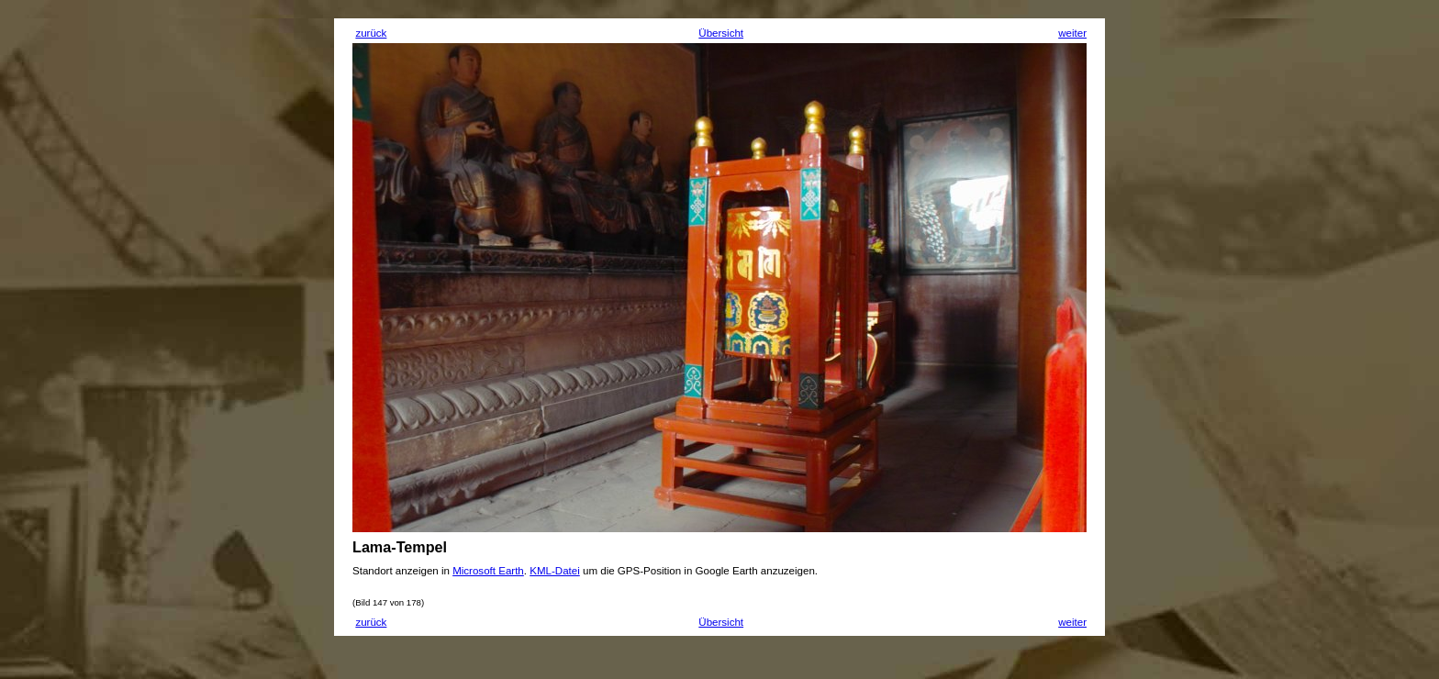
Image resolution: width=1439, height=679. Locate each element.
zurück (370, 33)
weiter (1072, 33)
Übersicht (720, 33)
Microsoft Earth (488, 570)
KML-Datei (555, 570)
